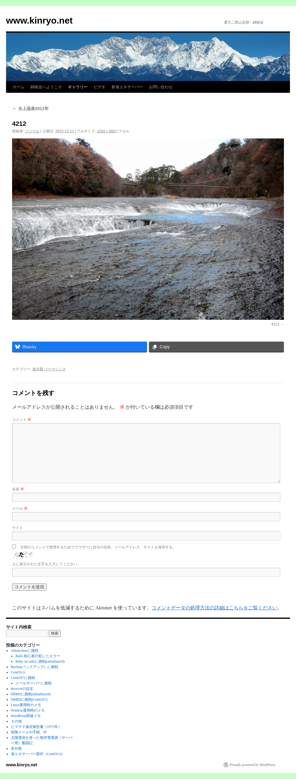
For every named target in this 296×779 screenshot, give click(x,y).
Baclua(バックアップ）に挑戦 (34, 667)
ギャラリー (78, 87)
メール (19, 508)
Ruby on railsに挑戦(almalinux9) (40, 661)
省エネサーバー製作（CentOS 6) (37, 754)
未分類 (37, 369)
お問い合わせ (160, 87)
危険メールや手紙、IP (29, 732)
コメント (21, 419)
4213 (275, 324)
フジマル (32, 131)
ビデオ (99, 87)
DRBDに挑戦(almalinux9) (30, 694)
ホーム (18, 87)
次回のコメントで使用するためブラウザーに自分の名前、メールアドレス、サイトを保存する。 (98, 547)
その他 (16, 721)
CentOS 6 (18, 672)
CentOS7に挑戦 (23, 678)
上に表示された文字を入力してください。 (46, 564)
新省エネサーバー (127, 87)
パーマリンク (55, 369)
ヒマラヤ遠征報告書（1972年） (36, 727)
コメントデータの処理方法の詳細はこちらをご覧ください (214, 607)
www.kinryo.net (39, 20)
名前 (18, 489)
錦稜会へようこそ (46, 87)
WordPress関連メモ (26, 716)
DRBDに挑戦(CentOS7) (29, 699)
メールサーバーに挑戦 (33, 683)
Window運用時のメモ (28, 710)
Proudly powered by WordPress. (253, 765)
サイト (17, 528)
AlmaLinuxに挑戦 (24, 650)
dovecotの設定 (22, 688)
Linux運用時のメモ (26, 705)
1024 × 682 (106, 131)
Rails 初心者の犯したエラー (37, 656)
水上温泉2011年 (30, 108)
